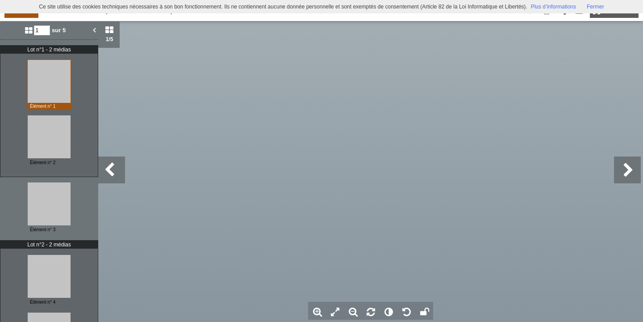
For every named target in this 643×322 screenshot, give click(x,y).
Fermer (595, 7)
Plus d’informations (553, 7)
